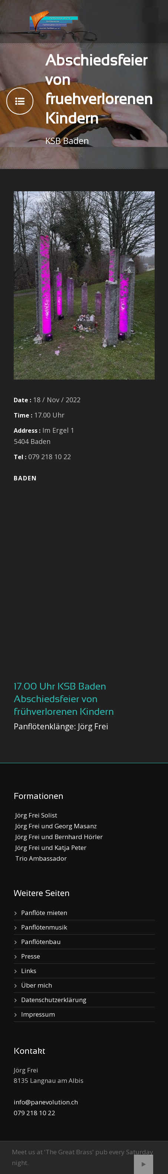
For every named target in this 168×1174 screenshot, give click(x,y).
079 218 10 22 (34, 1113)
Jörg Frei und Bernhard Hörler (58, 836)
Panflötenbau (41, 941)
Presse (30, 956)
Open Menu (150, 15)
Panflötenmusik (44, 927)
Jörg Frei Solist (35, 815)
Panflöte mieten (44, 912)
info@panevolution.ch (46, 1102)
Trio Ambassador (40, 858)
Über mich (36, 985)
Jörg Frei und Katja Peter (50, 847)
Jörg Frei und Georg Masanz (55, 826)
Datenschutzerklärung (53, 999)
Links (28, 970)
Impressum (38, 1014)
